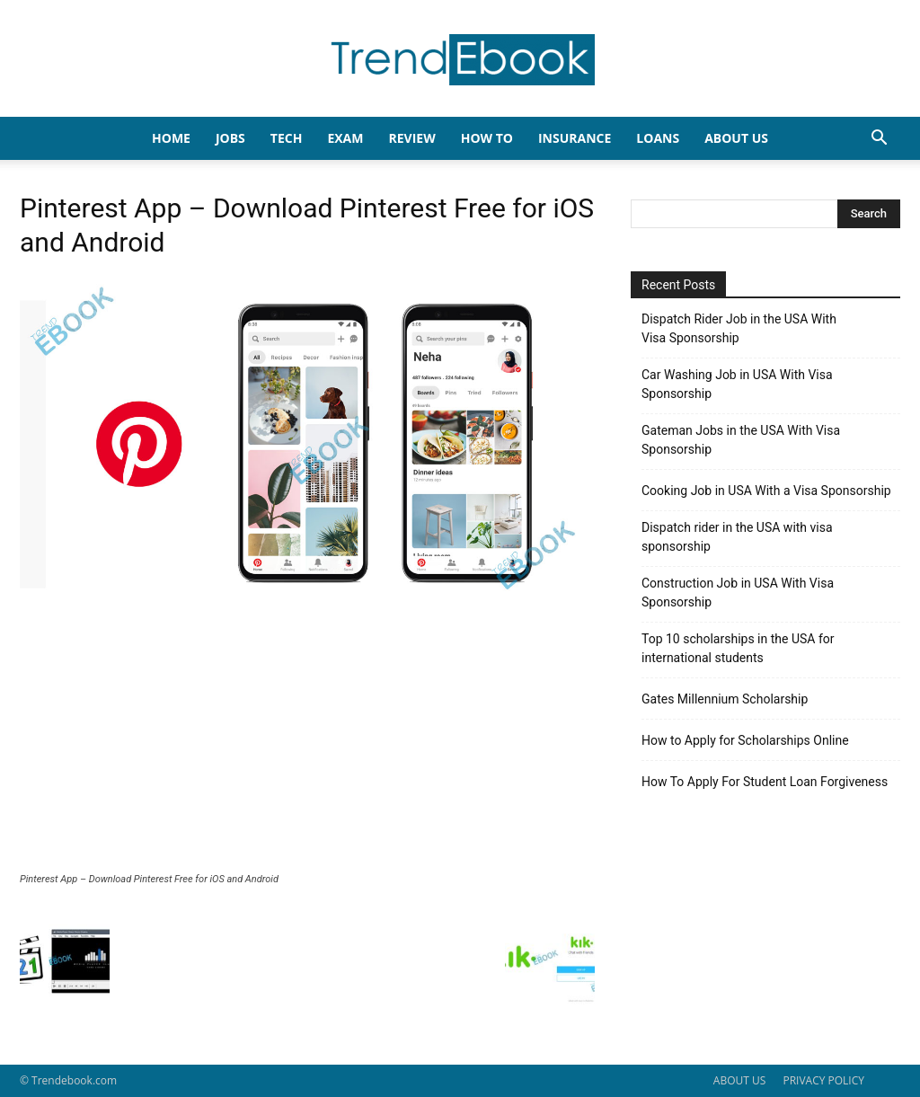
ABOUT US (739, 1080)
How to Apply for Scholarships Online (745, 740)
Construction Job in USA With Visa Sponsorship (737, 592)
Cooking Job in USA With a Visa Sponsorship (766, 490)
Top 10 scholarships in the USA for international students (738, 648)
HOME (171, 137)
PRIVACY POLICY (823, 1080)
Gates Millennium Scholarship (724, 699)
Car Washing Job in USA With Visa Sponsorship (737, 384)
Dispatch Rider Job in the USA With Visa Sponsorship (738, 328)
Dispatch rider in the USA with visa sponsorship (737, 536)
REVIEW (411, 137)
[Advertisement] (307, 738)
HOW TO (487, 137)
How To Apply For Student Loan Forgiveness (764, 781)
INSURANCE (574, 137)
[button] (878, 139)
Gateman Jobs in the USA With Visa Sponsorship (740, 439)
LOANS (657, 137)
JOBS (230, 137)
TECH (286, 137)
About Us (736, 137)
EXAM (345, 137)
